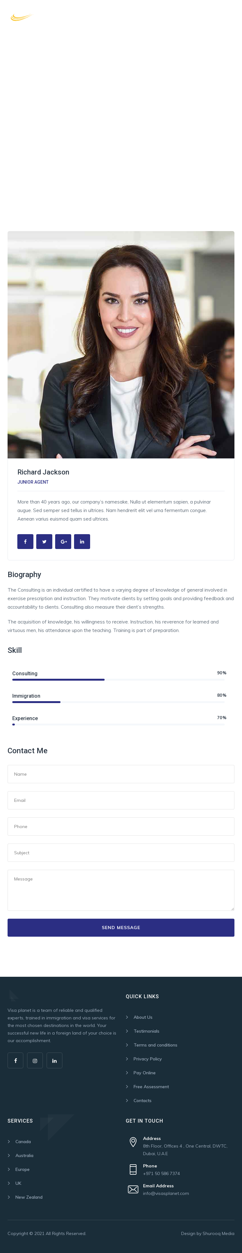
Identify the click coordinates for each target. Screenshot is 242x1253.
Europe (22, 1169)
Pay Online (145, 1073)
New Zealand (29, 1197)
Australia (24, 1155)
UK (18, 1183)
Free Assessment (151, 1086)
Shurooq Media (218, 1233)
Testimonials (146, 1031)
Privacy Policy (148, 1059)
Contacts (143, 1100)
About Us (143, 1017)
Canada (23, 1141)
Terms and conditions (155, 1045)
